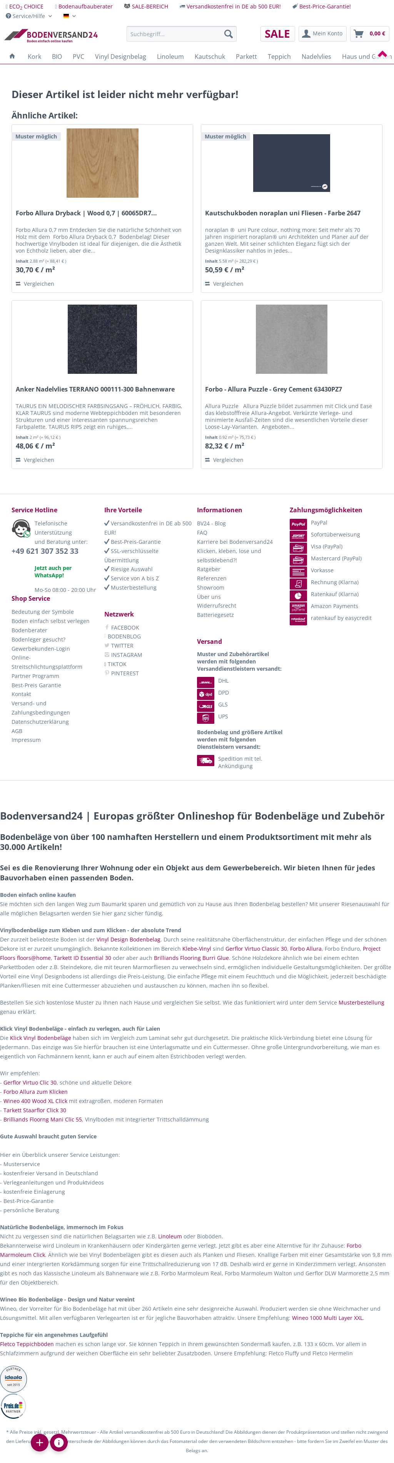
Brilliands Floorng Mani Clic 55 (42, 1119)
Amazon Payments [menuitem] (324, 606)
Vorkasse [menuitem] (312, 570)
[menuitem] (24, 6)
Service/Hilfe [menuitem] (26, 16)
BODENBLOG (122, 636)
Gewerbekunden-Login (41, 648)
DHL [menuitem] (213, 680)
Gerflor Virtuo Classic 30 (256, 948)
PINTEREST (121, 673)
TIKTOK (115, 664)
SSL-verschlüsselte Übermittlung (131, 555)
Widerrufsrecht (216, 605)
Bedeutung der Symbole (43, 611)
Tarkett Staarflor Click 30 (34, 1110)
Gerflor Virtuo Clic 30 (30, 1082)
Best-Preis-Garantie (132, 541)
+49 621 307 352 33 (45, 551)
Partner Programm (35, 676)
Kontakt (21, 694)
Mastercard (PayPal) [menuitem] (326, 558)
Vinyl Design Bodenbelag (128, 939)
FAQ (202, 532)
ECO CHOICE (26, 6)
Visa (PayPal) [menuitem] (316, 546)
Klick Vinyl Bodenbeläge (40, 1037)
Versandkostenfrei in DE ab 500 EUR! (234, 6)
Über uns (209, 596)
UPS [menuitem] (212, 716)
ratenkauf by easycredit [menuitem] (331, 618)
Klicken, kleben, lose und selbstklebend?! (229, 555)
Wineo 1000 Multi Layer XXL (327, 1317)
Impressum (26, 739)
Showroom (210, 587)
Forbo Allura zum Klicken (35, 1091)
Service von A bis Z (131, 578)
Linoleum (170, 1236)
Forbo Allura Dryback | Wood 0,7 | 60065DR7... (86, 213)
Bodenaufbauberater (85, 6)
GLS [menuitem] (212, 704)
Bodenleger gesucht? (38, 639)
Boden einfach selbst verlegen (51, 621)
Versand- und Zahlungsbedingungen (41, 708)
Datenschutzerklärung (40, 721)
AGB (17, 731)
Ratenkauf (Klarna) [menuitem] (324, 594)
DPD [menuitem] (213, 692)
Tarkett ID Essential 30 (82, 957)
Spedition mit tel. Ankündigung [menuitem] (229, 762)
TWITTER (119, 645)
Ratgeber (208, 569)
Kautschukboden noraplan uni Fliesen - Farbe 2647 (283, 213)
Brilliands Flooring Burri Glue (191, 957)
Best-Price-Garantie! (325, 6)
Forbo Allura (306, 948)
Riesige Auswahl (128, 569)
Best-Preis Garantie (36, 685)
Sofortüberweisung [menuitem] (325, 534)
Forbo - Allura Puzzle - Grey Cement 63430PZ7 (273, 389)
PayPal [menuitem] (308, 522)
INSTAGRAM (123, 654)
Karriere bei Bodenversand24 (235, 541)
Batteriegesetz (215, 614)
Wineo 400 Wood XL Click (35, 1101)
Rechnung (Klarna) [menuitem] (324, 582)
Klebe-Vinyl (196, 948)
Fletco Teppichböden (27, 1344)
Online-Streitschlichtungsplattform (47, 662)
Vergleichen (35, 283)
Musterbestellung (130, 587)
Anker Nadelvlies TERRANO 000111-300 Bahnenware (95, 389)
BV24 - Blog (211, 523)
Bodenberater (29, 630)
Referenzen (212, 578)
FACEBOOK (121, 627)
